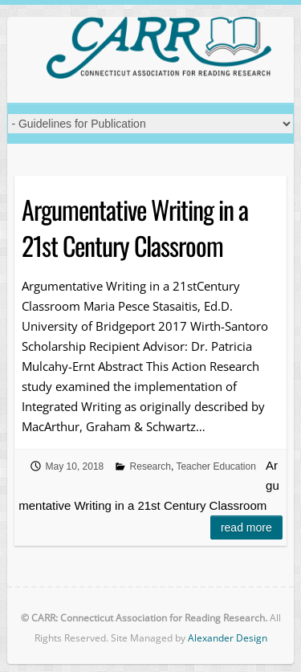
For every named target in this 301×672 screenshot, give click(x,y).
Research (150, 466)
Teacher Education (215, 466)
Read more (246, 527)
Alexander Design (227, 638)
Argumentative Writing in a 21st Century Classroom (135, 227)
